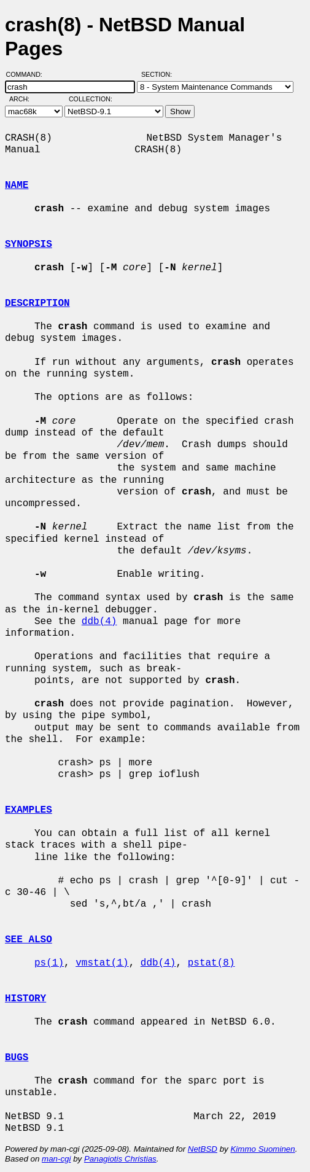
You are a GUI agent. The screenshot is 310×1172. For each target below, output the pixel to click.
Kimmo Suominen (262, 1149)
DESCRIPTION (37, 303)
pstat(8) (211, 963)
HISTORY (25, 999)
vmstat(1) (102, 963)
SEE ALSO (28, 940)
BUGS (16, 1058)
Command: (28, 74)
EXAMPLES (28, 810)
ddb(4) (99, 621)
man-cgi (56, 1158)
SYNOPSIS (28, 244)
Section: (159, 74)
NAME (16, 185)
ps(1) (49, 963)
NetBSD (202, 1149)
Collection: (90, 99)
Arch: (25, 99)
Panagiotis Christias (120, 1158)
